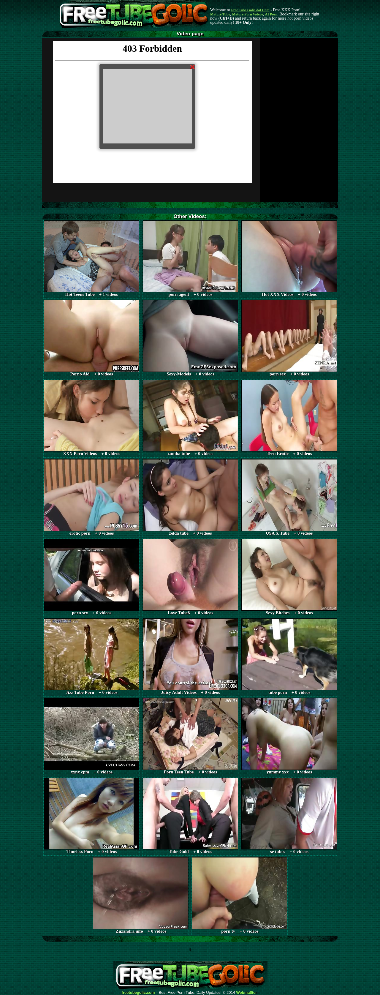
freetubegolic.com (138, 993)
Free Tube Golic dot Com (250, 10)
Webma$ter (246, 993)
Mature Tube (220, 14)
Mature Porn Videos (247, 14)
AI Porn (271, 14)
